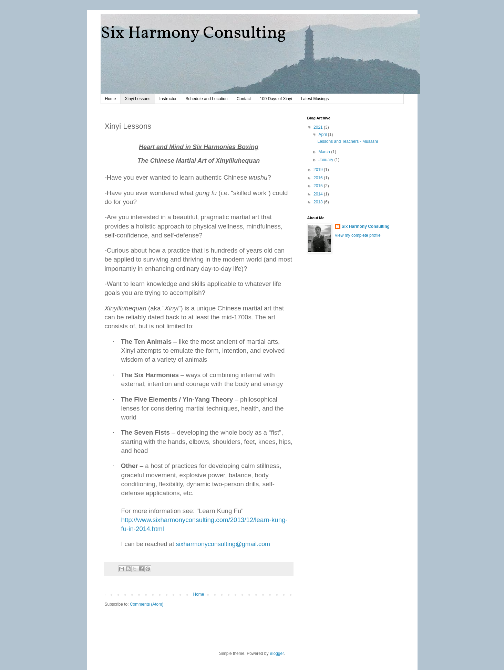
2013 (318, 202)
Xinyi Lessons (138, 98)
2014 (318, 194)
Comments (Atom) (146, 604)
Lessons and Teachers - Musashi (347, 141)
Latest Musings (315, 98)
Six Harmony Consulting (193, 33)
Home (110, 98)
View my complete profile (358, 235)
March (324, 151)
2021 (318, 127)
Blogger (277, 653)
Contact (244, 98)
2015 (318, 185)
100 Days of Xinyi (276, 98)
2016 (318, 178)
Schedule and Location (207, 98)
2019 (318, 169)
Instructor (168, 98)
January (326, 159)
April (323, 134)
